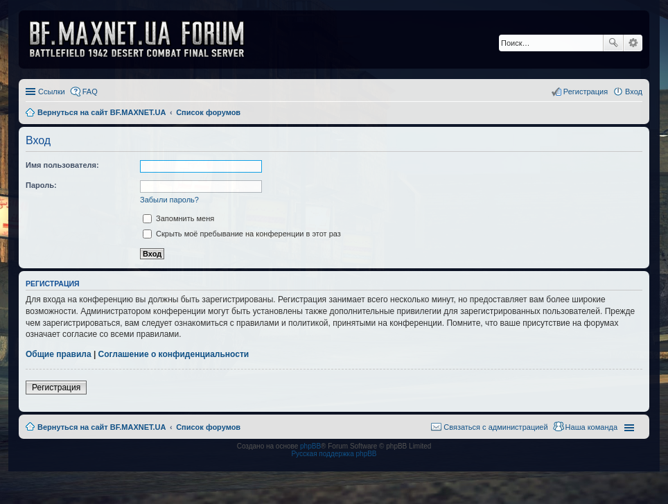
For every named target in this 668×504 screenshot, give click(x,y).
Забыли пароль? (169, 199)
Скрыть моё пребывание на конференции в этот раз (242, 233)
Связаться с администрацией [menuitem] (495, 427)
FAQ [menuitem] (90, 91)
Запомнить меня (178, 218)
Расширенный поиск (633, 43)
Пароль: (41, 185)
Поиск (613, 43)
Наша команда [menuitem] (591, 427)
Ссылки (51, 91)
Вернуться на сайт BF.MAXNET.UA (101, 427)
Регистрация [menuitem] (585, 91)
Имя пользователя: (62, 165)
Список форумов (208, 427)
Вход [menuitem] (633, 91)
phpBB (310, 446)
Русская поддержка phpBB (333, 454)
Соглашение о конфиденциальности (173, 354)
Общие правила (58, 354)
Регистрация (56, 387)
